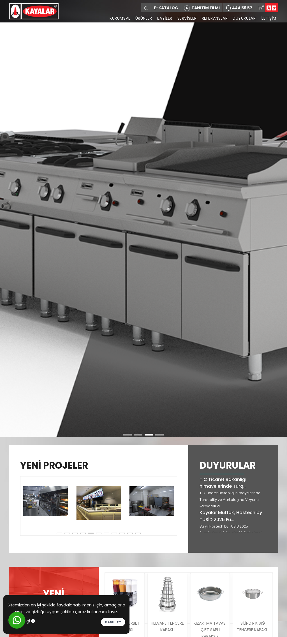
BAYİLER (164, 18)
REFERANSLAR (215, 18)
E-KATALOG (166, 8)
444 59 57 (239, 8)
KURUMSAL (119, 18)
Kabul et (113, 622)
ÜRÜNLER (143, 18)
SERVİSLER (186, 18)
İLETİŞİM (268, 18)
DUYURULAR (244, 18)
